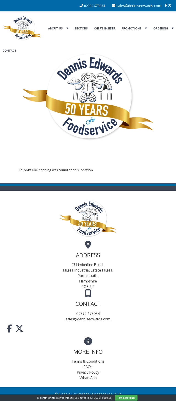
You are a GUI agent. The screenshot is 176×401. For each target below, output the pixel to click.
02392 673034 (88, 313)
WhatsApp (88, 377)
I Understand (126, 397)
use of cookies (102, 397)
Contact (9, 50)
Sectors (81, 28)
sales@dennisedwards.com (88, 319)
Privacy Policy (88, 372)
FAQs (88, 366)
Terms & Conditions (88, 361)
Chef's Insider (105, 28)
